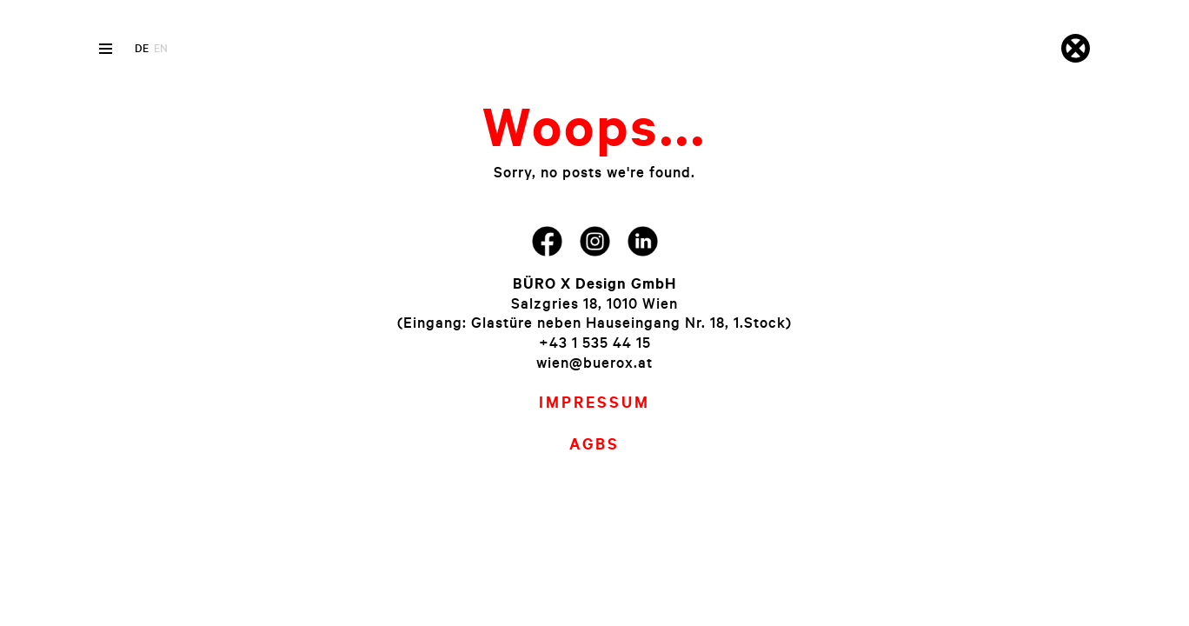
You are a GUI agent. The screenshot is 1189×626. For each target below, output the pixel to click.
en (161, 48)
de (142, 48)
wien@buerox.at (594, 362)
